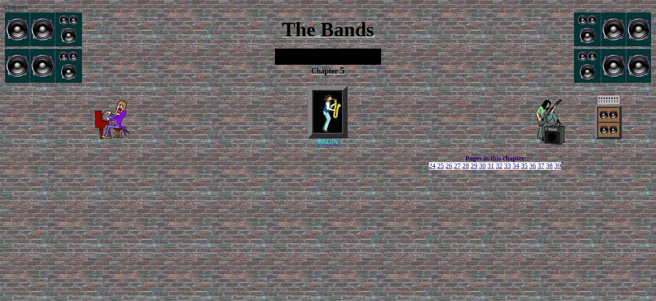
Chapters (16, 7)
